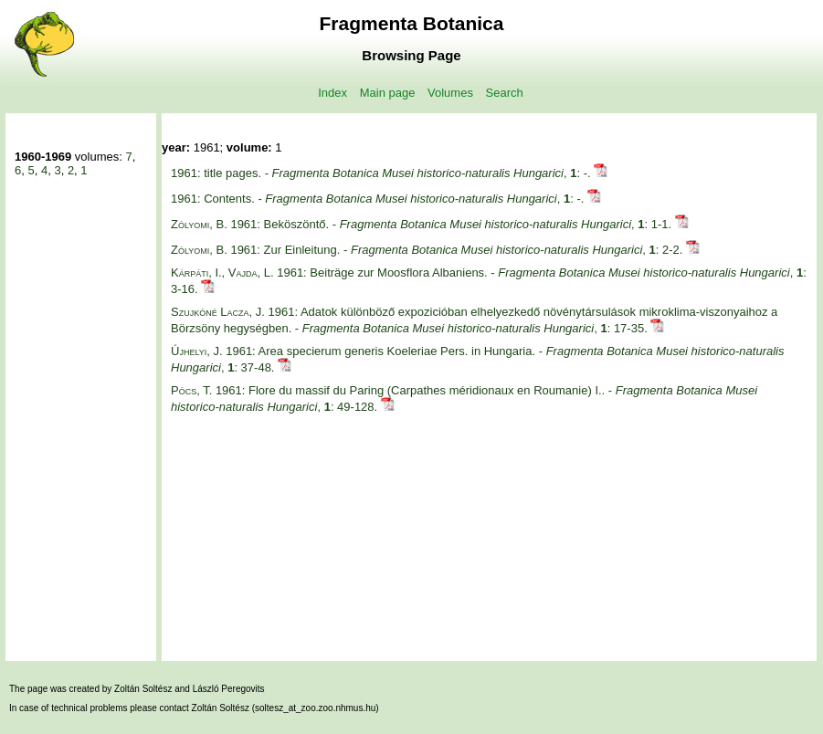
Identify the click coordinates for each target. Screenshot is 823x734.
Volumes (450, 93)
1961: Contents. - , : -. (379, 198)
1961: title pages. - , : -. (382, 173)
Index (332, 93)
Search (504, 93)
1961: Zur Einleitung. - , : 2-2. (428, 250)
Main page (388, 93)
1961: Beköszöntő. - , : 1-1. (423, 224)
